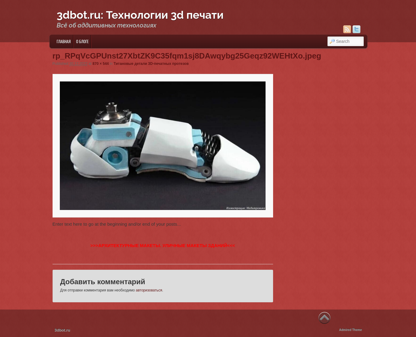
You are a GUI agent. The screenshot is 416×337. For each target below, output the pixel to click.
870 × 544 (100, 64)
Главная (63, 41)
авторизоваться (149, 290)
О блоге (82, 41)
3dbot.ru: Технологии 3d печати (140, 14)
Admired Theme (350, 330)
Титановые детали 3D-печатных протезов (151, 64)
